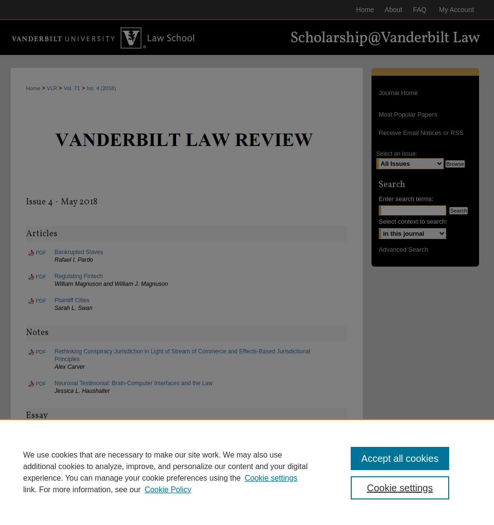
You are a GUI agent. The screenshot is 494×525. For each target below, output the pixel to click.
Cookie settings (271, 478)
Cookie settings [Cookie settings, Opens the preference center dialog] (400, 488)
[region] (247, 472)
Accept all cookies (400, 458)
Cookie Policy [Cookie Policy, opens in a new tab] (168, 489)
